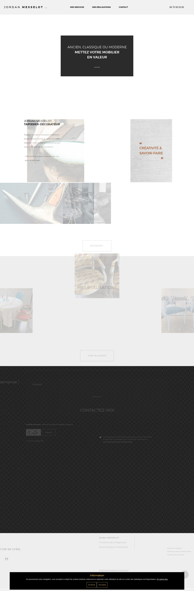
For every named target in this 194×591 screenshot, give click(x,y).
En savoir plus (162, 579)
